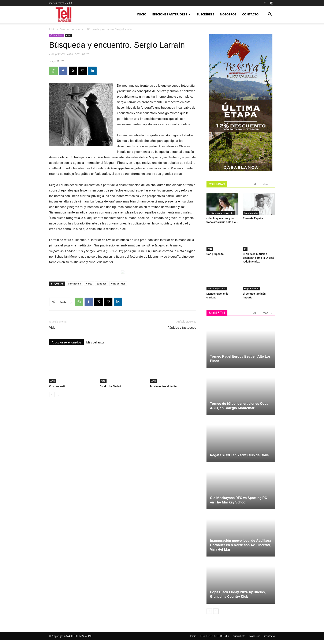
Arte (80, 29)
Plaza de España (253, 218)
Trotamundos (251, 213)
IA (245, 248)
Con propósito (58, 386)
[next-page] (58, 394)
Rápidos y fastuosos (182, 328)
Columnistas (67, 29)
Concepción (74, 283)
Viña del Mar (118, 283)
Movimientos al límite (163, 386)
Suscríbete (205, 14)
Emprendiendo (251, 288)
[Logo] (64, 14)
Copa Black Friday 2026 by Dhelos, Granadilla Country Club (238, 594)
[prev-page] (52, 394)
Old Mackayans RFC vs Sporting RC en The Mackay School (238, 500)
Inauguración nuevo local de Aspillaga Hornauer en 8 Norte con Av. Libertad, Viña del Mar (240, 544)
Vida (52, 328)
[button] (270, 15)
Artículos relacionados (66, 342)
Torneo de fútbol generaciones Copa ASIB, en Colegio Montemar (239, 405)
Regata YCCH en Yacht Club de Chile (239, 455)
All (255, 184)
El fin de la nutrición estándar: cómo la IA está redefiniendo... (258, 257)
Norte (89, 283)
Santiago (102, 283)
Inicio (141, 14)
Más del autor (95, 342)
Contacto (250, 14)
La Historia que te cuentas (221, 213)
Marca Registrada (217, 288)
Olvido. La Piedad (110, 386)
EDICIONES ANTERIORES (171, 14)
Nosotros (228, 14)
